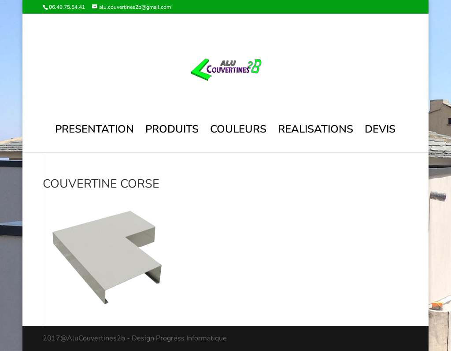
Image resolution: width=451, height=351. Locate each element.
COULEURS (238, 131)
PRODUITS (172, 131)
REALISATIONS (315, 131)
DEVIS (380, 131)
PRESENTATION (94, 131)
